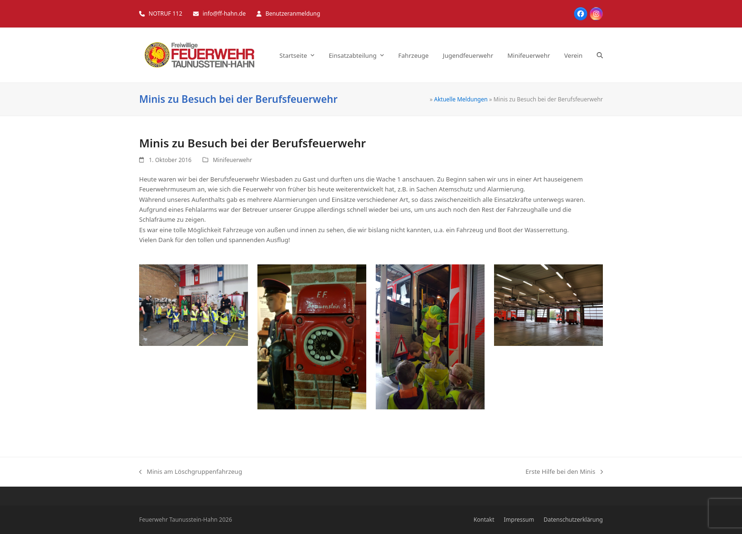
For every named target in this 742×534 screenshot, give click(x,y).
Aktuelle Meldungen (460, 99)
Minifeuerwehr (232, 160)
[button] (600, 55)
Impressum (519, 520)
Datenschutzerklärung (573, 520)
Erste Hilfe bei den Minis (564, 472)
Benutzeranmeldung (292, 13)
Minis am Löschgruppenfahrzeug (190, 472)
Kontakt (484, 520)
